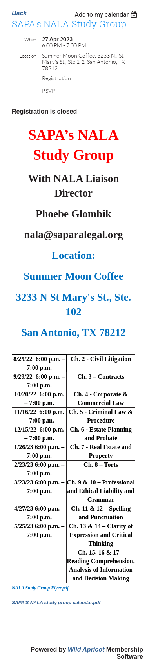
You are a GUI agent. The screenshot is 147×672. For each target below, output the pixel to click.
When (30, 39)
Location (28, 55)
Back (19, 13)
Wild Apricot (86, 649)
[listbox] (106, 15)
